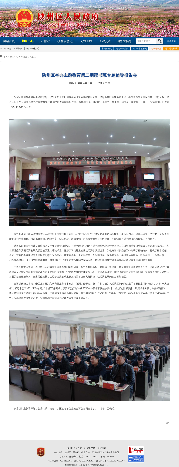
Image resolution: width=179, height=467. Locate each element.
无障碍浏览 (156, 48)
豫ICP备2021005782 (84, 461)
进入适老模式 (171, 48)
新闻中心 (27, 41)
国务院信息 (124, 41)
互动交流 (105, 41)
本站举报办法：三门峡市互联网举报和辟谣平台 (86, 465)
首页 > (5, 57)
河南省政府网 (122, 48)
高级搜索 (171, 41)
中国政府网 (107, 48)
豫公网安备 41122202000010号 (111, 461)
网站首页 (9, 41)
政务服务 (87, 41)
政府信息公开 (66, 41)
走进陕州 (45, 41)
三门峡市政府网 (139, 48)
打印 (168, 423)
